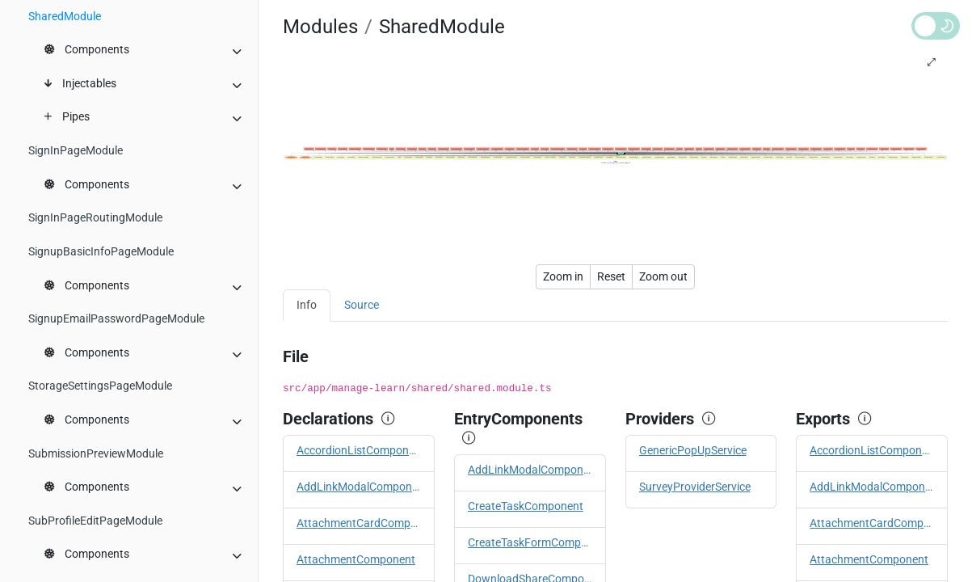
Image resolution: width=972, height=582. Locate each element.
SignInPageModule (75, 151)
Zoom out (663, 276)
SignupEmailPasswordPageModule (116, 319)
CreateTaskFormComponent (530, 543)
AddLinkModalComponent (359, 487)
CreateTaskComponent (525, 506)
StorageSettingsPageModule (100, 386)
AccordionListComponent (359, 451)
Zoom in (563, 276)
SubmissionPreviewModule (95, 454)
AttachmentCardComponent (359, 523)
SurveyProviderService (695, 487)
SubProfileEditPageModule (95, 521)
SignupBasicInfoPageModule (101, 252)
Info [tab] (307, 305)
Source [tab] (361, 305)
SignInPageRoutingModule (95, 218)
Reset (611, 276)
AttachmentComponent (356, 560)
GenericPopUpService (693, 451)
